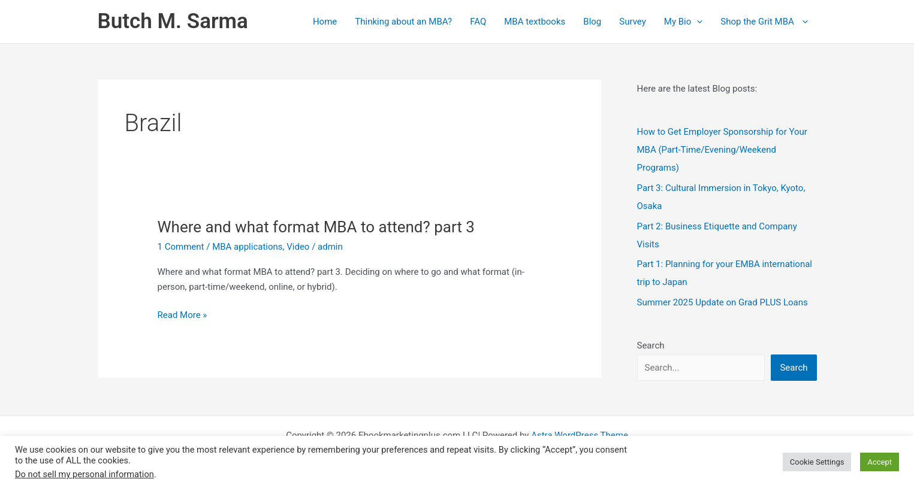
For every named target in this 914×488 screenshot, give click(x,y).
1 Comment (181, 246)
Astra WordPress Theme (579, 435)
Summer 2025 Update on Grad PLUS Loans (722, 302)
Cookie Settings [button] (817, 461)
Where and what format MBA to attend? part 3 (316, 227)
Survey (632, 21)
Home (325, 21)
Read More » (182, 315)
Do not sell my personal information (84, 474)
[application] (696, 22)
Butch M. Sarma (173, 21)
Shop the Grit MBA (763, 22)
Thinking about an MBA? (403, 21)
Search (651, 345)
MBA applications (247, 246)
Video (297, 246)
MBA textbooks (534, 21)
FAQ (478, 21)
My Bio (683, 22)
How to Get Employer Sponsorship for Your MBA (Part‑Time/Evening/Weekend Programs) (722, 149)
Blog (592, 21)
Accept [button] (879, 461)
